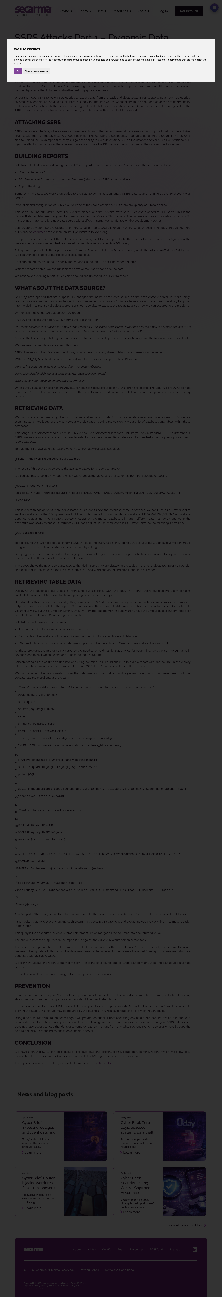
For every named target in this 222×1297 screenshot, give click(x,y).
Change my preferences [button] (36, 71)
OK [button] (17, 71)
